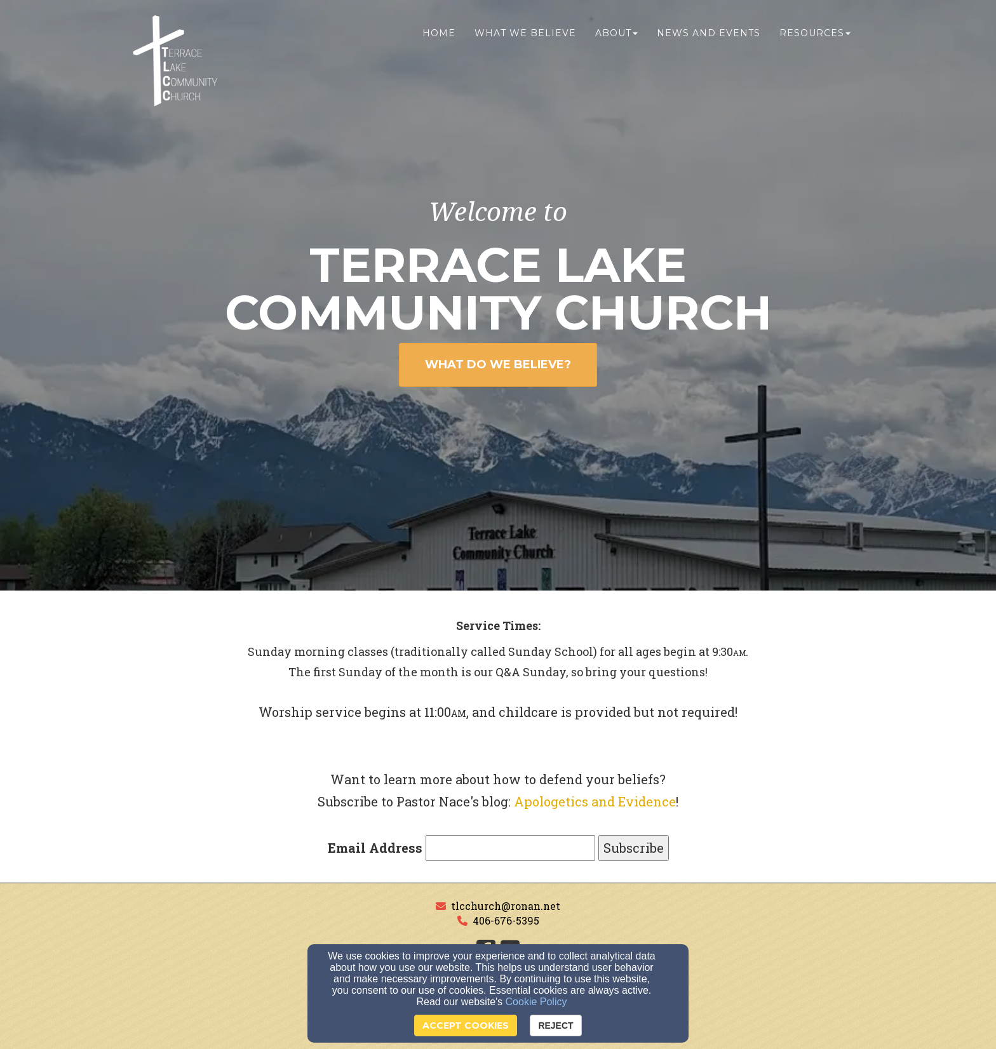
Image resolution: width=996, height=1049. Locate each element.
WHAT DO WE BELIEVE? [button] (498, 364)
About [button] (616, 36)
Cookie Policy (536, 1001)
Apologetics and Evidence (595, 801)
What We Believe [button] (525, 36)
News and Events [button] (708, 36)
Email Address (375, 847)
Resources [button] (815, 36)
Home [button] (438, 36)
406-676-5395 (506, 920)
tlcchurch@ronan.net (505, 905)
